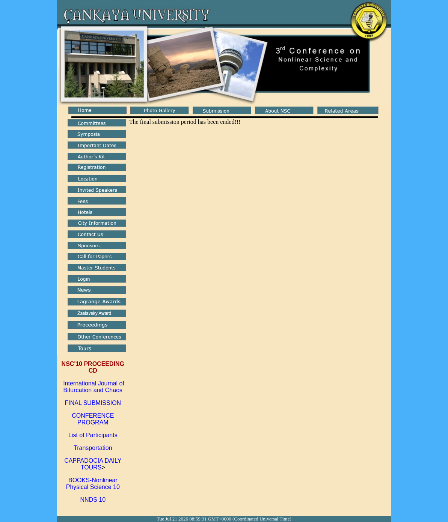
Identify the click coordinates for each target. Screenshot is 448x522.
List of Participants (93, 435)
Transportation (93, 448)
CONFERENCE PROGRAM (93, 419)
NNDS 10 (93, 499)
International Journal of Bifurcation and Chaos (93, 386)
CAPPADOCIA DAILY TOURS (92, 464)
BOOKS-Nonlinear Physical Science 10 (93, 483)
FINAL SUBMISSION (93, 403)
